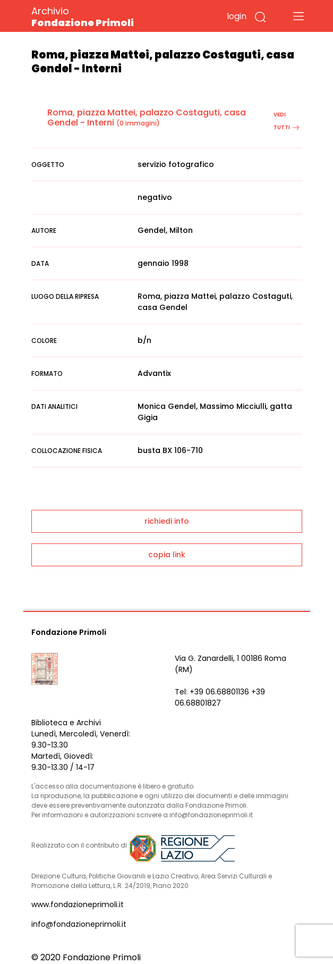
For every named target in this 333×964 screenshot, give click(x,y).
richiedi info (166, 521)
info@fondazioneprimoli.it (78, 924)
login (236, 16)
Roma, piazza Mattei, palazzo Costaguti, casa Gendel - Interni (146, 117)
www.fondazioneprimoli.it (77, 904)
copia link (166, 554)
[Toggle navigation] (298, 16)
